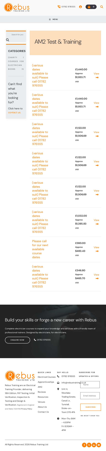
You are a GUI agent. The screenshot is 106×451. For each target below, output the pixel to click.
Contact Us (43, 412)
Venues (41, 402)
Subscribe (91, 407)
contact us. (14, 112)
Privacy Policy (26, 409)
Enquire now (12, 338)
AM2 (40, 387)
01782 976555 (66, 6)
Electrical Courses (47, 377)
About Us (42, 407)
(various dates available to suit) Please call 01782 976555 (40, 75)
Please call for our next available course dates (40, 249)
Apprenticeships (46, 382)
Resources (43, 397)
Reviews (42, 392)
